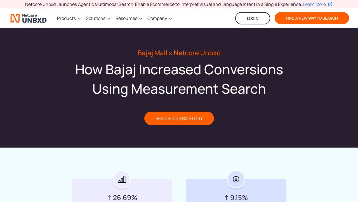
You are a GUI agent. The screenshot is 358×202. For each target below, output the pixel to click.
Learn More (317, 4)
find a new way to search (312, 18)
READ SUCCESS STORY (179, 118)
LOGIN (252, 18)
